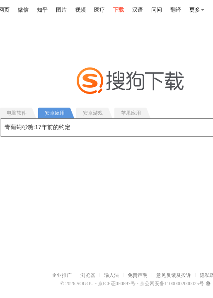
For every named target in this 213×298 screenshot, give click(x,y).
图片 (61, 10)
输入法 (111, 275)
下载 (118, 10)
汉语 (137, 10)
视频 (80, 10)
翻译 (175, 10)
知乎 (42, 10)
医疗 (99, 10)
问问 (156, 10)
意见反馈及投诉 (173, 275)
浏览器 (87, 275)
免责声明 (138, 275)
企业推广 (62, 275)
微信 (23, 10)
